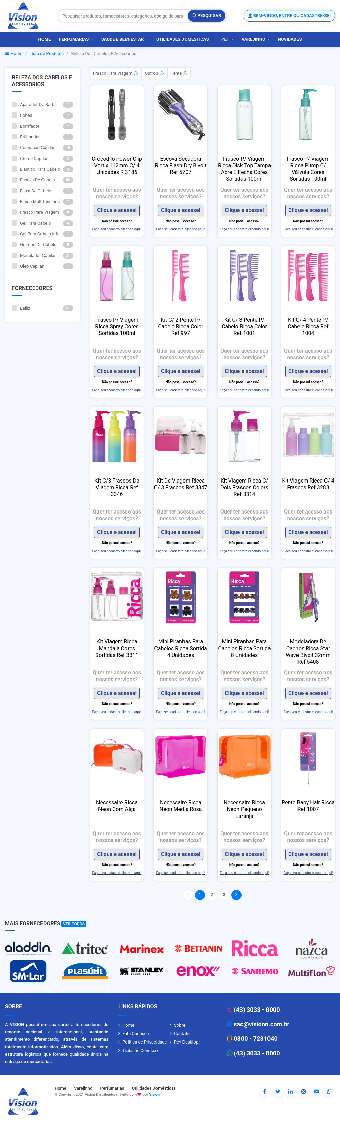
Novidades (290, 39)
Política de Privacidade (144, 1042)
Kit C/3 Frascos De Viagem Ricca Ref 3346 (116, 487)
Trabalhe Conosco (140, 1050)
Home (44, 39)
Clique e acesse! (117, 210)
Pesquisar (206, 15)
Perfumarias (74, 39)
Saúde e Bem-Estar (123, 39)
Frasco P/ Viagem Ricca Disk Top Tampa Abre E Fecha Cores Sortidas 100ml (244, 169)
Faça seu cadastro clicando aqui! (117, 229)
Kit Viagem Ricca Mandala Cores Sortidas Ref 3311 (116, 648)
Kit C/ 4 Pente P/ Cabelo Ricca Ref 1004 (308, 326)
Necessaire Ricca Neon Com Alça (117, 806)
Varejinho (254, 39)
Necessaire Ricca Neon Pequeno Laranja (244, 809)
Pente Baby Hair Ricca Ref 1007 (308, 806)
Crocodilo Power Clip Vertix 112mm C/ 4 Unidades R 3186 (117, 165)
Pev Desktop (186, 1042)
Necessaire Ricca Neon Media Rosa (181, 806)
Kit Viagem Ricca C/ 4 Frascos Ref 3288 (308, 484)
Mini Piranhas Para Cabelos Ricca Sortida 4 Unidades (180, 648)
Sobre (180, 1025)
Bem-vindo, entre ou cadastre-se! (289, 15)
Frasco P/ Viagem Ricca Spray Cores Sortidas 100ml (116, 326)
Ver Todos (74, 924)
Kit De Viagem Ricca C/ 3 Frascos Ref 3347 (180, 484)
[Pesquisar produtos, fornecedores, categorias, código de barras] (123, 16)
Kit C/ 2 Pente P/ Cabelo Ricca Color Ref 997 (180, 326)
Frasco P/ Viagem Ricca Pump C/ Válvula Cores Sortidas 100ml (308, 169)
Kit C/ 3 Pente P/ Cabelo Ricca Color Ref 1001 (244, 326)
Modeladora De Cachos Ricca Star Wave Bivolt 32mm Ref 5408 (308, 651)
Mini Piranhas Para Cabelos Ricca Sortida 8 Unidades (244, 648)
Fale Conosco (135, 1033)
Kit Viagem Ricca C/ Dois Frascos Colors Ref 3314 (244, 487)
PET (225, 39)
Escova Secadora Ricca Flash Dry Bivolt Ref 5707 (180, 165)
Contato (182, 1033)
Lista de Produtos (47, 53)
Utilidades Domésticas (183, 39)
